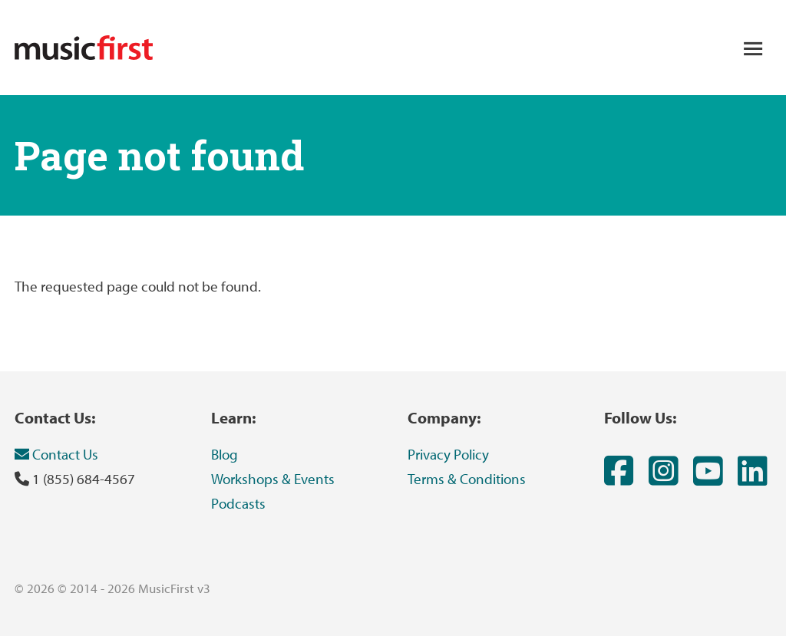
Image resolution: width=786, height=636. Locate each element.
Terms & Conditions (467, 479)
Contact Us (56, 454)
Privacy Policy (448, 454)
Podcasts (238, 503)
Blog (224, 454)
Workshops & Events (273, 479)
